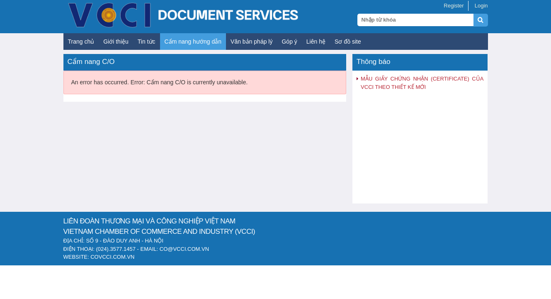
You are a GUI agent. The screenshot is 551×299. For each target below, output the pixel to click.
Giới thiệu (116, 41)
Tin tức (146, 41)
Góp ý (289, 41)
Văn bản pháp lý (251, 41)
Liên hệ (315, 41)
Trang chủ (81, 41)
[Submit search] (484, 24)
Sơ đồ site (348, 41)
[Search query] (415, 20)
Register (454, 5)
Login (481, 5)
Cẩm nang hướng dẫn (193, 41)
